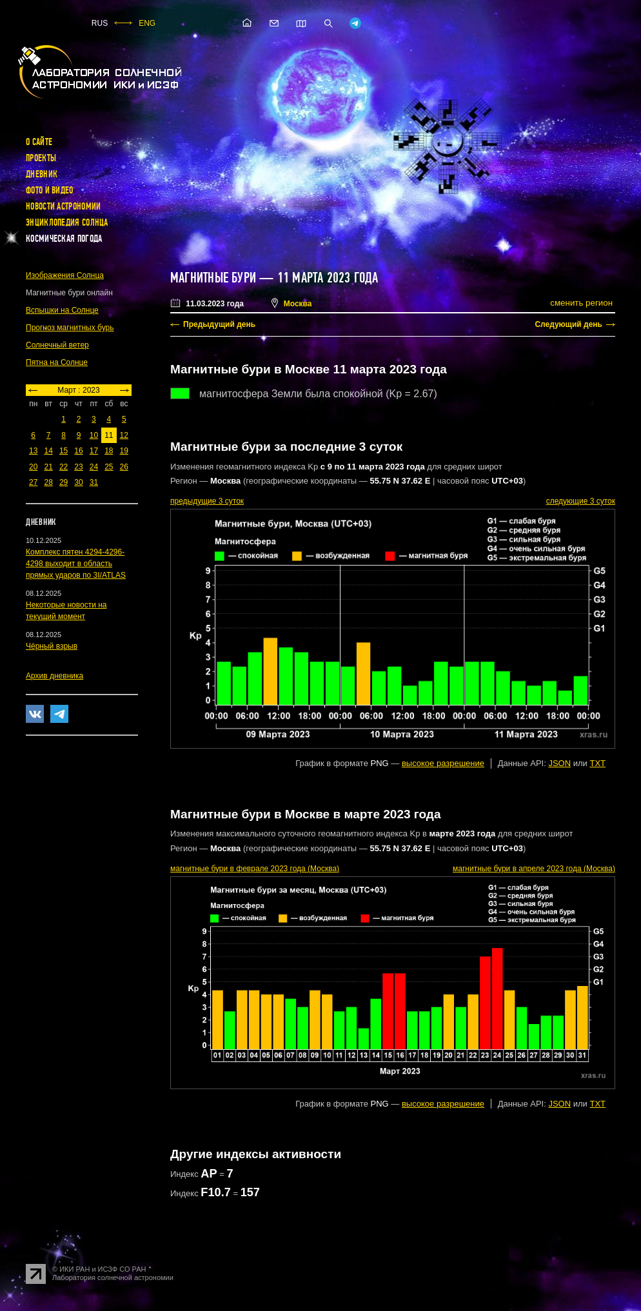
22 (63, 466)
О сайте (39, 142)
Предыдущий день (219, 324)
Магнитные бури (214, 278)
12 (124, 435)
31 (94, 482)
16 (78, 450)
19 (124, 450)
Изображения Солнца (65, 275)
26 (124, 466)
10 (94, 435)
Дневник (41, 174)
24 (94, 466)
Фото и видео (50, 190)
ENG (147, 23)
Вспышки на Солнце (62, 310)
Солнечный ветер (57, 345)
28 (48, 482)
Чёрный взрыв (51, 646)
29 (63, 482)
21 (48, 466)
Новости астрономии (63, 206)
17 (94, 450)
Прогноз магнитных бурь (69, 327)
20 (33, 466)
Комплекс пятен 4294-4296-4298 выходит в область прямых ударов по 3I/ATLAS (76, 563)
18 (108, 450)
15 (63, 450)
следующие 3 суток (580, 501)
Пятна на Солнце (57, 362)
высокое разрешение (443, 763)
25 (108, 466)
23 (78, 466)
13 (33, 450)
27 (33, 482)
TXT (597, 763)
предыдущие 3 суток (207, 501)
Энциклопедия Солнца (67, 222)
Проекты (41, 158)
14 (48, 450)
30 (78, 482)
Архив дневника (54, 675)
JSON (559, 763)
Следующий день (568, 324)
